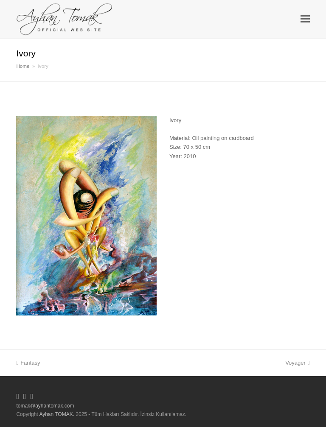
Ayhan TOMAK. (56, 414)
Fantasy (28, 363)
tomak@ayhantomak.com (45, 406)
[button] (305, 19)
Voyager (297, 363)
